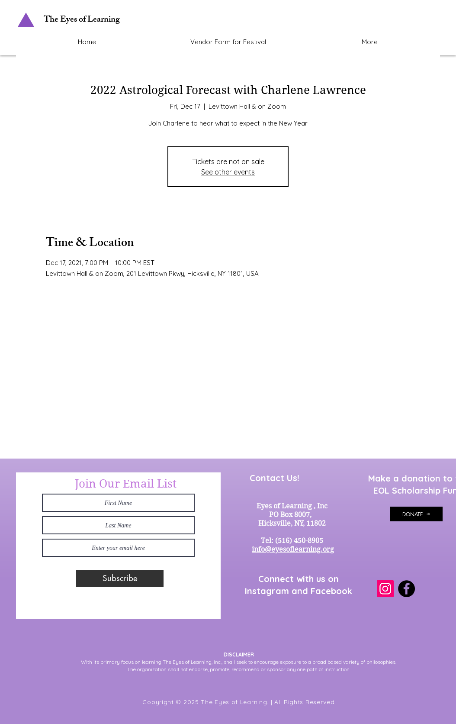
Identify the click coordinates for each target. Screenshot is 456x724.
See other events (228, 172)
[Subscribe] (120, 578)
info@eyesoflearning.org (293, 549)
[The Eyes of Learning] (83, 20)
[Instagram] (385, 588)
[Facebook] (406, 588)
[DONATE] (416, 514)
